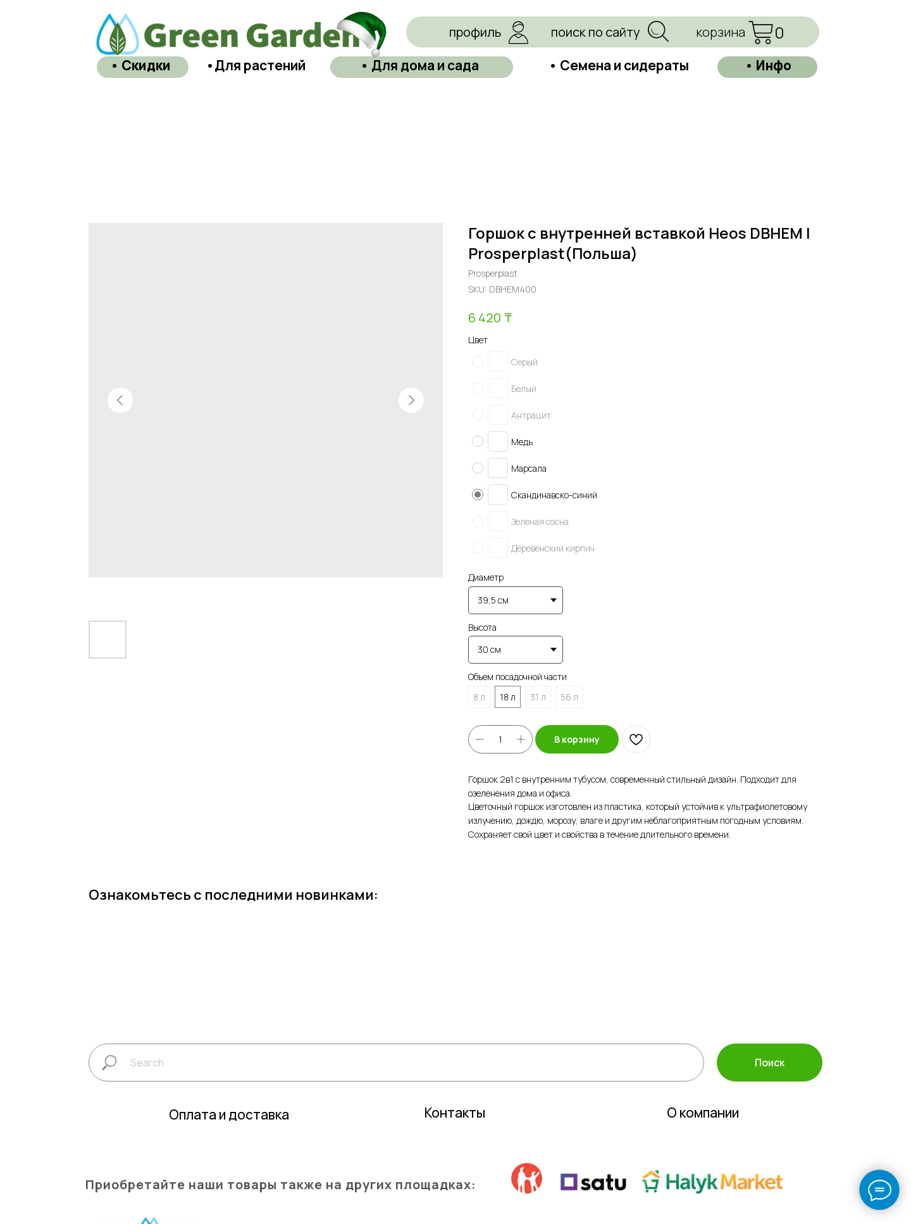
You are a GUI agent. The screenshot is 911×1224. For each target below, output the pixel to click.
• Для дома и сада (419, 64)
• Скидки (140, 64)
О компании (703, 1130)
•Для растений (256, 64)
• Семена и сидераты (618, 64)
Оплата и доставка (229, 1132)
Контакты (455, 1130)
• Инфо (768, 64)
